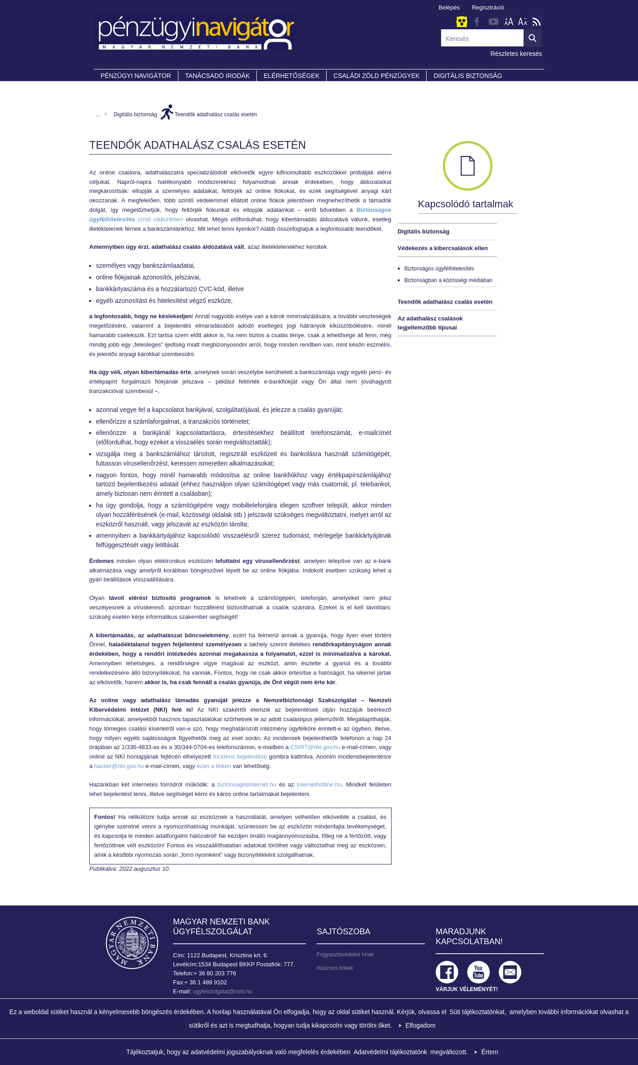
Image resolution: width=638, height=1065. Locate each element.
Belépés (449, 7)
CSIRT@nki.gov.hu (315, 747)
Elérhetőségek (291, 75)
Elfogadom (421, 1025)
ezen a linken (213, 766)
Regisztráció (488, 7)
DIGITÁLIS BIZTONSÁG (467, 75)
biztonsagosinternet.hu (246, 784)
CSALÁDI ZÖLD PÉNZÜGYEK (376, 75)
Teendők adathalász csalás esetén (216, 114)
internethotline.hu (319, 784)
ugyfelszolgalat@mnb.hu (222, 991)
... (98, 114)
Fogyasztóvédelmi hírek (345, 954)
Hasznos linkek (335, 968)
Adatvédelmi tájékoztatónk (390, 1052)
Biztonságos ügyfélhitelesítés (439, 268)
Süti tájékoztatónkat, (478, 1011)
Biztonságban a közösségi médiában (448, 280)
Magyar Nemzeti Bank (132, 943)
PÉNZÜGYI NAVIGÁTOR (135, 75)
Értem (489, 1052)
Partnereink (123, 88)
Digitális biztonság (135, 114)
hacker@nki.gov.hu (119, 766)
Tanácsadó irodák (217, 75)
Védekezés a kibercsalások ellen (443, 248)
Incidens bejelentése (240, 756)
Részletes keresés (516, 53)
